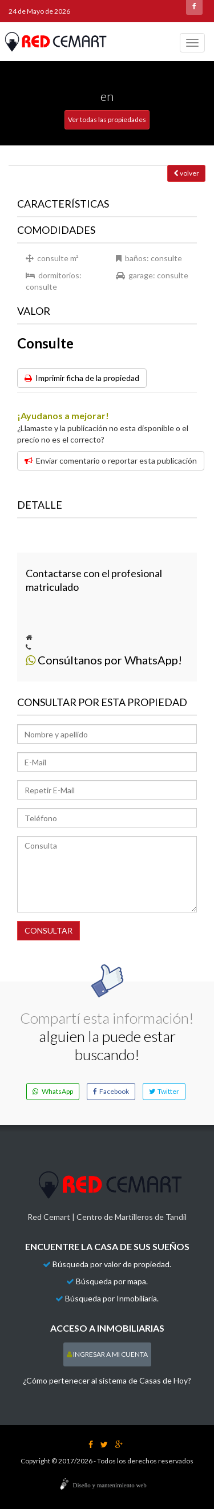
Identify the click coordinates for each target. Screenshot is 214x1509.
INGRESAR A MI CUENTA (107, 1354)
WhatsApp (53, 1091)
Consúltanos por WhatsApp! (104, 660)
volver (186, 173)
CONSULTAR (48, 930)
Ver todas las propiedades (107, 119)
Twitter (164, 1091)
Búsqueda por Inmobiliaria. (112, 1298)
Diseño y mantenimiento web (110, 1485)
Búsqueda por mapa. (112, 1281)
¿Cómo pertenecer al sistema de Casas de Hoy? (107, 1380)
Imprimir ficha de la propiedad (82, 378)
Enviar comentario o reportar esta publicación (111, 460)
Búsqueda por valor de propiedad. (112, 1264)
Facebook (111, 1091)
